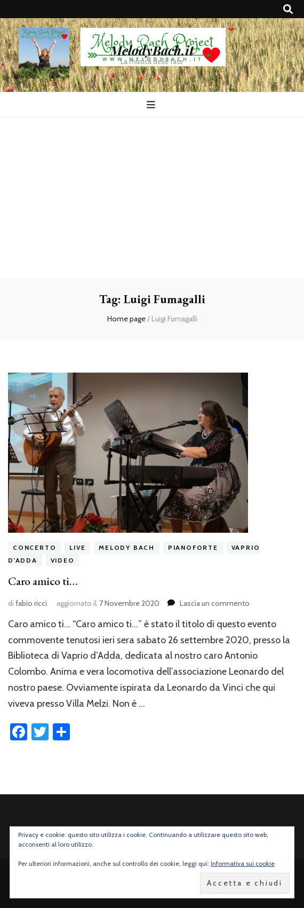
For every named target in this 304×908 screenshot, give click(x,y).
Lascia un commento (215, 603)
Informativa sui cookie (243, 863)
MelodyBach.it (152, 50)
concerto (34, 547)
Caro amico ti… (42, 581)
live (77, 547)
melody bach (127, 547)
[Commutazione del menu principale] (152, 105)
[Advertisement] (152, 197)
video (63, 560)
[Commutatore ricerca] (288, 9)
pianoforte (193, 547)
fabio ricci (31, 603)
